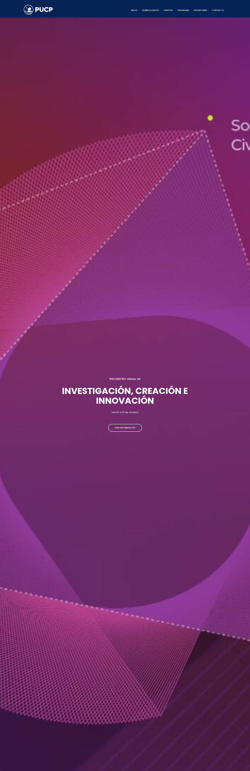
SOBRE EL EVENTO (150, 10)
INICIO (134, 10)
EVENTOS (168, 10)
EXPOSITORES (200, 10)
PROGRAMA (183, 10)
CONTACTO (218, 10)
